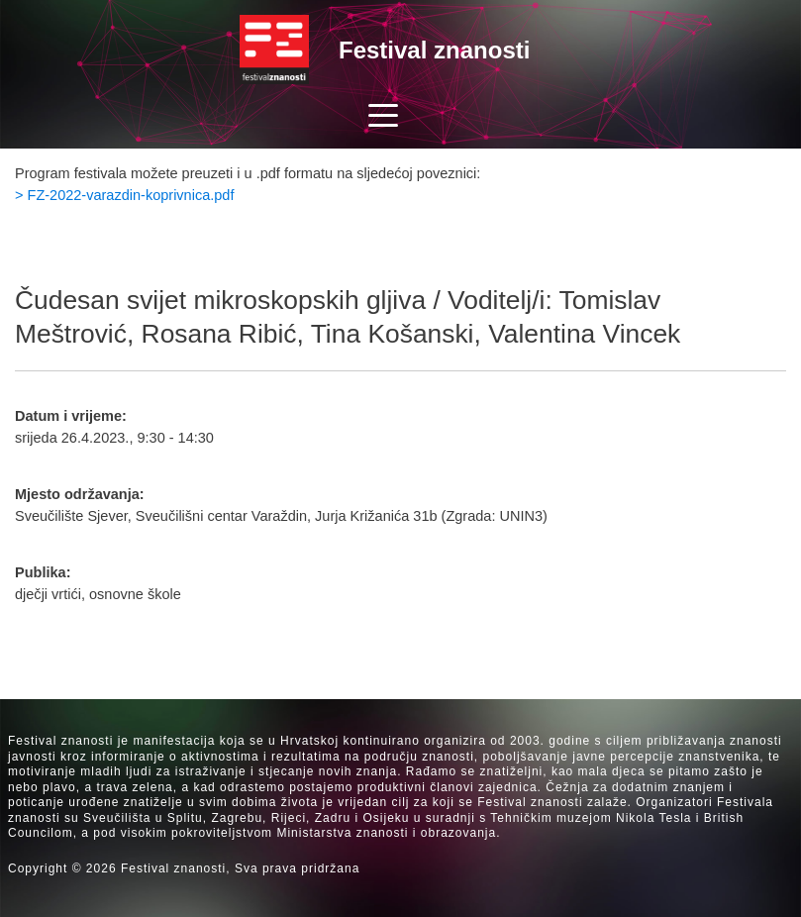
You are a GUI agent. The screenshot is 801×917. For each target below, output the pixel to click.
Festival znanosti (434, 50)
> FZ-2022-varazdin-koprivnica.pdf (124, 195)
